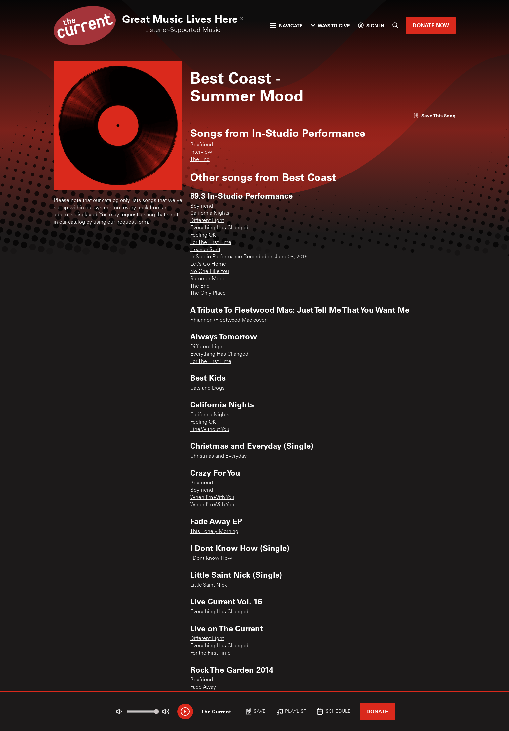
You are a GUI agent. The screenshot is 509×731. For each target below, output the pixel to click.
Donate (377, 711)
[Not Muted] (118, 711)
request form (133, 222)
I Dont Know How (211, 558)
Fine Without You (209, 429)
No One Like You (209, 271)
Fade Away (203, 687)
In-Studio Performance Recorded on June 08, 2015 (249, 257)
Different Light (207, 220)
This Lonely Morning (214, 531)
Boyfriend (201, 145)
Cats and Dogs (207, 388)
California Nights (209, 213)
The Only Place (208, 293)
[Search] (395, 25)
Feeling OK (203, 235)
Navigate (286, 25)
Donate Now (431, 25)
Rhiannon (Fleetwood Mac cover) (229, 320)
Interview (201, 152)
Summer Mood (208, 279)
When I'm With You (212, 497)
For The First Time (210, 242)
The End (200, 159)
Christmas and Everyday (218, 456)
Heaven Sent (205, 249)
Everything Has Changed (219, 228)
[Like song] (434, 115)
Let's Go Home (208, 264)
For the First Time (210, 653)
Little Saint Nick (208, 585)
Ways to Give (330, 25)
